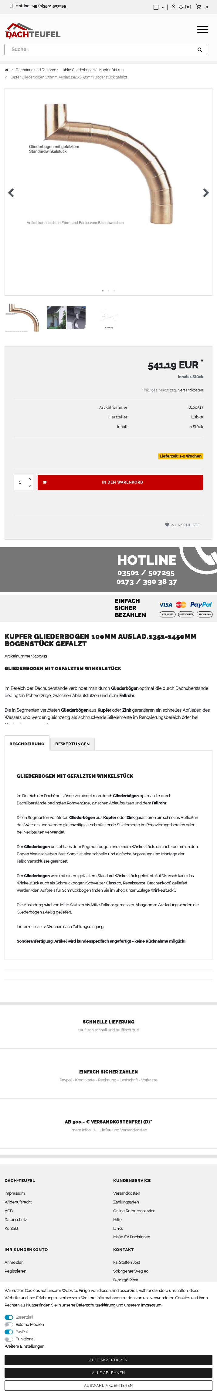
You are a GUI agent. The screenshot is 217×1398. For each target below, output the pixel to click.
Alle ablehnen (108, 1373)
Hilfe (117, 1219)
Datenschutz (16, 1219)
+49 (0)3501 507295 (48, 6)
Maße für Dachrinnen (131, 1237)
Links (118, 1228)
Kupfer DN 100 (111, 70)
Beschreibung (27, 744)
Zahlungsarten (126, 1202)
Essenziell (24, 1317)
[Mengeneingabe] (19, 482)
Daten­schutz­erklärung (95, 1305)
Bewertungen (72, 744)
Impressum (15, 1193)
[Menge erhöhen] (29, 478)
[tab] (27, 744)
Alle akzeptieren (108, 1360)
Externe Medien (29, 1324)
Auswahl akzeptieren (108, 1385)
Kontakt (11, 1228)
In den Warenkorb (92, 482)
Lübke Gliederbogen (78, 70)
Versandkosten (190, 390)
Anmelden (14, 1262)
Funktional (24, 1339)
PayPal (21, 1332)
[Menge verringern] (29, 486)
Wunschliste (182, 525)
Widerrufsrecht (18, 1202)
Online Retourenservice (134, 1211)
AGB (9, 1211)
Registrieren (15, 1271)
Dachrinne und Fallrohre (36, 70)
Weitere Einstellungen (24, 1346)
